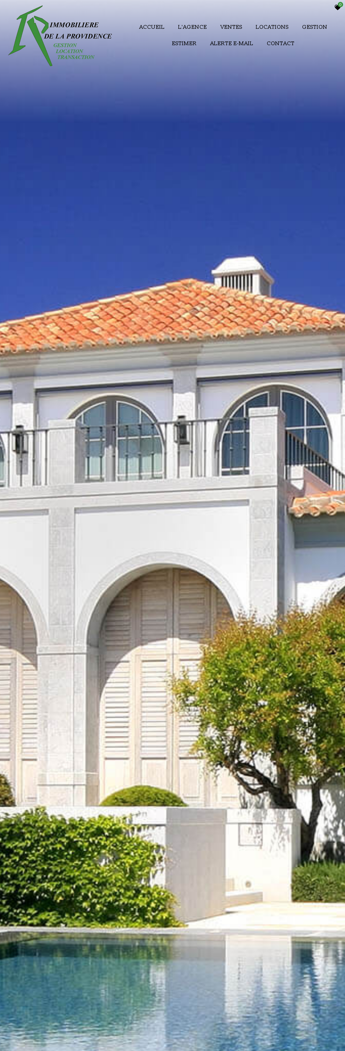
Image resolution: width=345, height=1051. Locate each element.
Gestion (314, 27)
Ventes (231, 27)
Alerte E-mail (231, 43)
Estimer (184, 43)
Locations (272, 27)
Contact (281, 43)
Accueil (152, 27)
